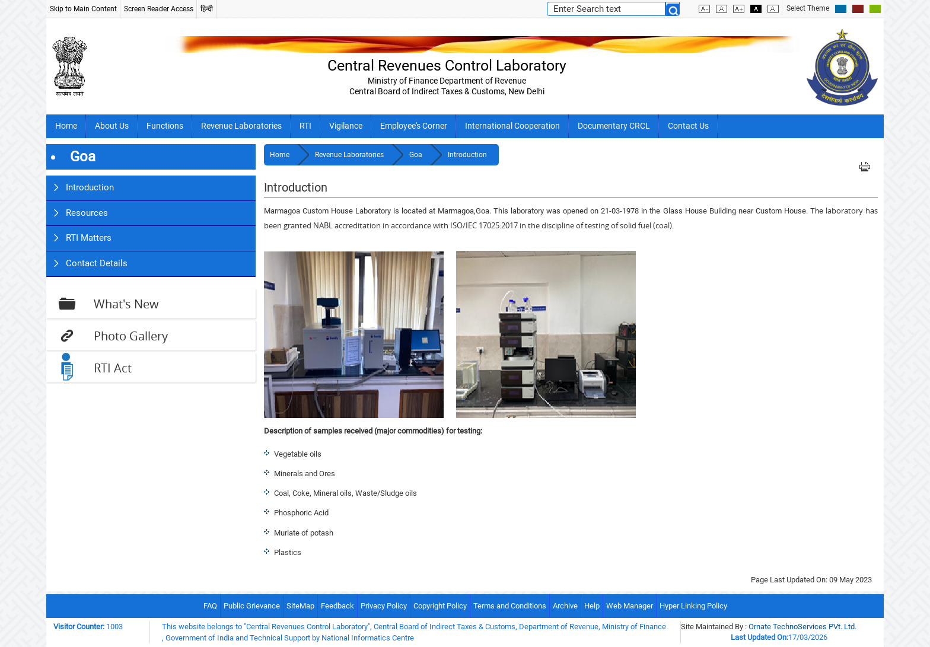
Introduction (90, 187)
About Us (112, 126)
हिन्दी (206, 9)
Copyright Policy (440, 605)
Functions (164, 126)
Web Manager (629, 605)
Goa (416, 155)
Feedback (337, 605)
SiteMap (300, 605)
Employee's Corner (413, 126)
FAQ (210, 605)
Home (66, 126)
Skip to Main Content (83, 9)
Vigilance (345, 126)
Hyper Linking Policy (693, 605)
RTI (305, 126)
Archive (565, 605)
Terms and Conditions (509, 605)
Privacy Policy (384, 605)
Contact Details (97, 263)
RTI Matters (89, 237)
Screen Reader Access (158, 9)
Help (592, 605)
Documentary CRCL (614, 126)
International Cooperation (512, 126)
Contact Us (688, 126)
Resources (87, 213)
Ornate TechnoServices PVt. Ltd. (802, 626)
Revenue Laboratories (241, 126)
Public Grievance (252, 605)
